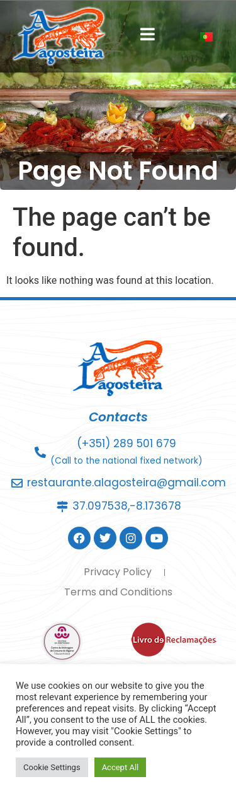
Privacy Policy (118, 572)
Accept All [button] (120, 767)
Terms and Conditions (118, 592)
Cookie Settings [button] (52, 767)
